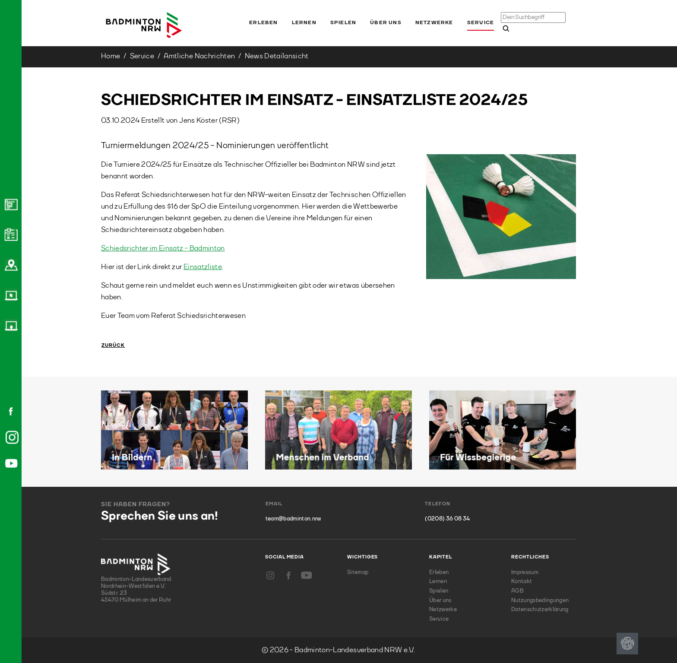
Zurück (113, 345)
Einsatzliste (202, 267)
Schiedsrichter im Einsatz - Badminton (163, 248)
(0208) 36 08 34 (447, 519)
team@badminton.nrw (293, 519)
